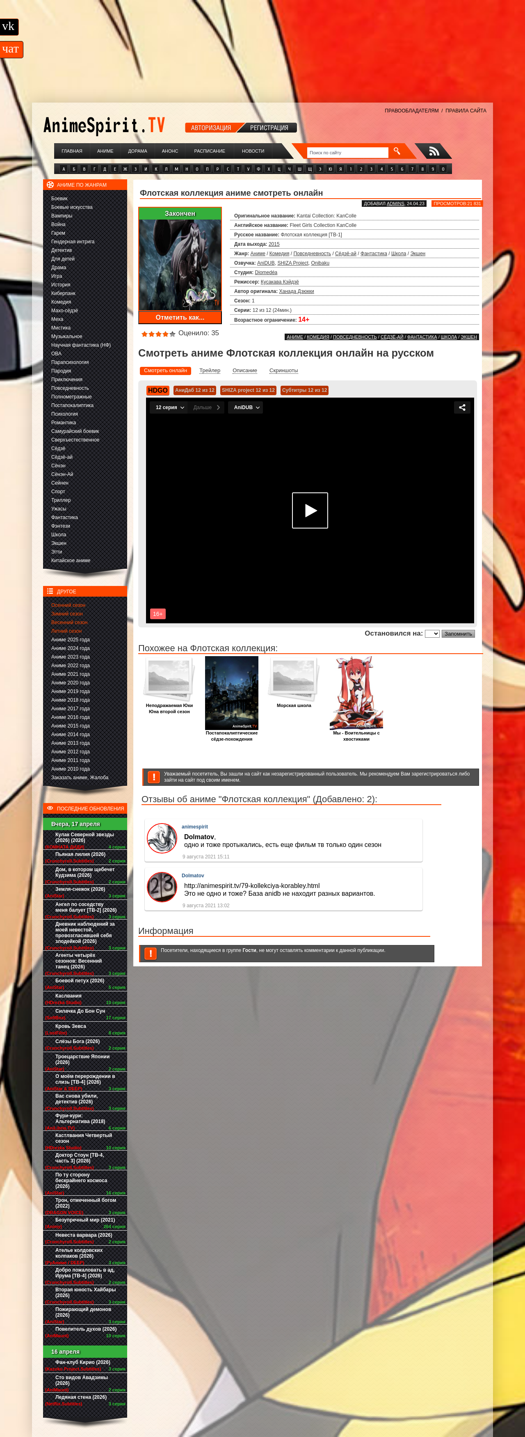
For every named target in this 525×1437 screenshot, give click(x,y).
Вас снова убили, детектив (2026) (76, 1099)
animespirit (195, 827)
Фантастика (64, 517)
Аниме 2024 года (70, 648)
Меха (57, 319)
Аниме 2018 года (70, 700)
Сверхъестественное (75, 440)
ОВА (56, 354)
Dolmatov (193, 876)
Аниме (105, 151)
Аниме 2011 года (70, 760)
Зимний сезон (67, 614)
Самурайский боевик (75, 431)
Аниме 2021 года (70, 674)
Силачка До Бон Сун (80, 1011)
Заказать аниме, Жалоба (80, 777)
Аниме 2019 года (70, 691)
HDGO (158, 390)
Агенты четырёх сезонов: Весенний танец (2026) (78, 961)
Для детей (63, 259)
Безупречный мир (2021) (85, 1220)
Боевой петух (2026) (79, 981)
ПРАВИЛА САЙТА (465, 111)
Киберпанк (63, 293)
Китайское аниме (70, 560)
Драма (58, 267)
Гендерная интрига (72, 242)
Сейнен (59, 483)
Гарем (58, 233)
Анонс (170, 151)
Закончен (180, 213)
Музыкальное (66, 336)
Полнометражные (71, 397)
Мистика (61, 328)
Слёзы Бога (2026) (77, 1041)
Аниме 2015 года (70, 726)
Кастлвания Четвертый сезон (83, 1138)
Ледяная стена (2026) (81, 1397)
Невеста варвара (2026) (83, 1235)
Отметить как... (180, 317)
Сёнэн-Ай (62, 474)
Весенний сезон (69, 622)
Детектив (61, 250)
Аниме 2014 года (70, 734)
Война (58, 224)
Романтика (63, 423)
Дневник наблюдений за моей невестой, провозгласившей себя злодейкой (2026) (85, 932)
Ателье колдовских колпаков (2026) (79, 1253)
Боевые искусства (72, 207)
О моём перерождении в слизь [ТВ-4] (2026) (85, 1079)
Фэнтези (60, 526)
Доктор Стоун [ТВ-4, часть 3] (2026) (79, 1158)
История (61, 285)
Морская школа (294, 703)
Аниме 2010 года (70, 769)
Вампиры (61, 216)
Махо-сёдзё (64, 310)
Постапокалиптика (72, 405)
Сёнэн (58, 466)
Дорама (137, 151)
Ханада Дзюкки (296, 291)
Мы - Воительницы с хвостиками (356, 733)
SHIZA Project (292, 263)
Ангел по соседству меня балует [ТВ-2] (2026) (86, 907)
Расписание (210, 151)
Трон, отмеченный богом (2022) (85, 1203)
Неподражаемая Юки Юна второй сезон (169, 706)
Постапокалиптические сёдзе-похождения (231, 733)
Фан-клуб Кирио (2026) (82, 1362)
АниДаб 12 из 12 (195, 390)
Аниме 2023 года (70, 657)
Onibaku (320, 263)
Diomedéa (266, 272)
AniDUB (266, 263)
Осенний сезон (68, 605)
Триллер (61, 500)
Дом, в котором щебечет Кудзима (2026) (85, 872)
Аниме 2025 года (70, 640)
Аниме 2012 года (70, 752)
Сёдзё (58, 448)
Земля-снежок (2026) (80, 889)
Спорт (58, 491)
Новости (253, 151)
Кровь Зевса (70, 1026)
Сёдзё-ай (62, 457)
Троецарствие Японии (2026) (82, 1059)
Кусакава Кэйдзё (280, 282)
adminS (395, 203)
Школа (58, 535)
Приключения (66, 379)
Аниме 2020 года (70, 683)
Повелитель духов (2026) (85, 1329)
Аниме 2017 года (70, 709)
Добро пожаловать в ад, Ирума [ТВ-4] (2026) (85, 1273)
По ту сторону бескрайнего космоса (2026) (81, 1180)
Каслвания (68, 996)
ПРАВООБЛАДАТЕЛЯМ (411, 111)
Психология (64, 414)
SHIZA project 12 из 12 (248, 390)
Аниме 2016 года (70, 717)
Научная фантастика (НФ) (81, 345)
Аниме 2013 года (70, 743)
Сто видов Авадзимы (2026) (81, 1380)
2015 (274, 244)
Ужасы (58, 509)
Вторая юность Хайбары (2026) (85, 1292)
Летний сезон (66, 631)
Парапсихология (70, 362)
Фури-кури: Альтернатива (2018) (80, 1118)
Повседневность (70, 388)
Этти (56, 552)
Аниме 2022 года (70, 665)
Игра (56, 276)
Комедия (61, 302)
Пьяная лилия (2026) (80, 854)
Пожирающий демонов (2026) (83, 1312)
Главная (72, 151)
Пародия (61, 371)
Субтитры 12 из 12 (304, 390)
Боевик (59, 198)
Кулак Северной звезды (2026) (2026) (84, 837)
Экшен (58, 543)
